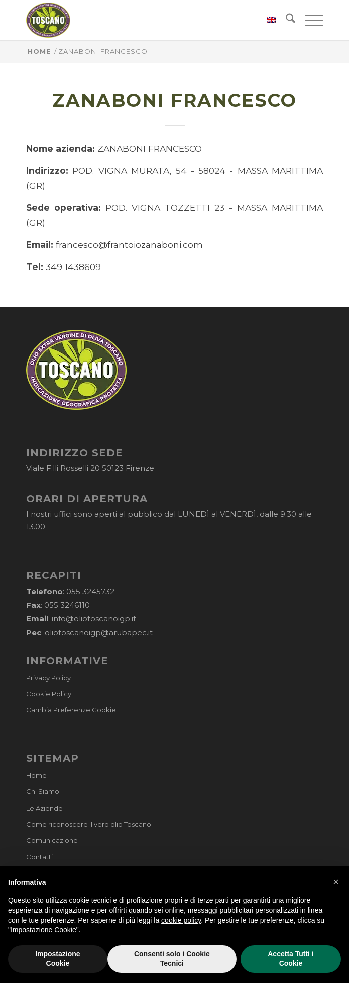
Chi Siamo (42, 791)
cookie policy (181, 941)
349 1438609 (73, 266)
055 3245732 (90, 591)
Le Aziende (44, 808)
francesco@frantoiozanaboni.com (129, 244)
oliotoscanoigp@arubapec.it (99, 632)
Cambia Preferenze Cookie (71, 710)
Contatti (39, 857)
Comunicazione (52, 840)
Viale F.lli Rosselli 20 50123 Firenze (90, 468)
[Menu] (309, 20)
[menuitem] (266, 20)
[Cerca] (285, 20)
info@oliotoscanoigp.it (94, 618)
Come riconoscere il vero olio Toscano (88, 824)
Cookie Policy (48, 694)
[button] (336, 903)
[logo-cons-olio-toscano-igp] (145, 20)
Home (36, 775)
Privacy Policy (48, 678)
